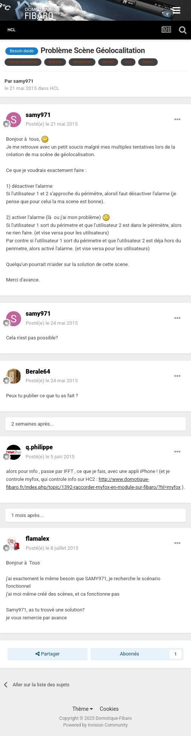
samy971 (23, 81)
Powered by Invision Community (95, 725)
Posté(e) (52, 124)
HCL (54, 88)
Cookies (109, 709)
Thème (82, 709)
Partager (47, 654)
